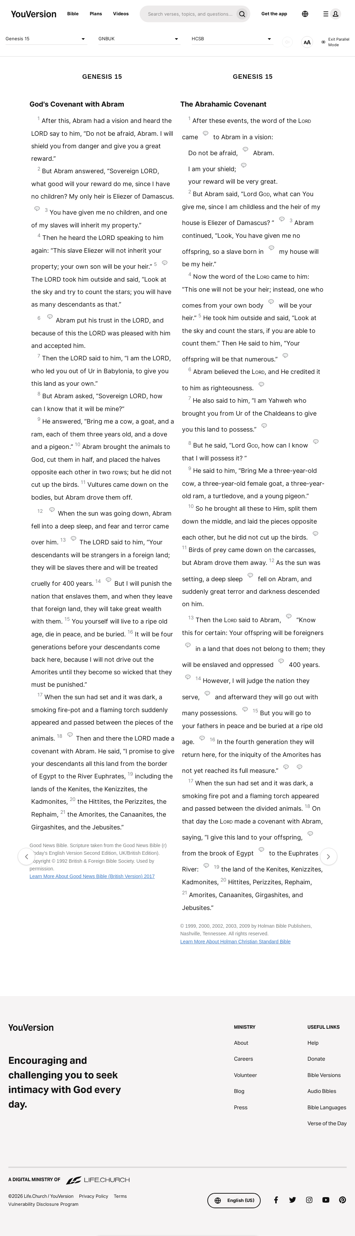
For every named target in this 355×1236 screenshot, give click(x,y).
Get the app (274, 13)
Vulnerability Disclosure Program (43, 1204)
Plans (96, 13)
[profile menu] (331, 14)
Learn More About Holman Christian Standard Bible (235, 941)
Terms (120, 1196)
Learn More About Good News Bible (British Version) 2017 (92, 876)
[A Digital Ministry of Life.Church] (177, 1176)
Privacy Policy (93, 1196)
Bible (73, 13)
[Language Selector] (305, 14)
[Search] (187, 13)
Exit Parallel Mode (335, 42)
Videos (121, 13)
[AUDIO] (287, 42)
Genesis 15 (46, 39)
